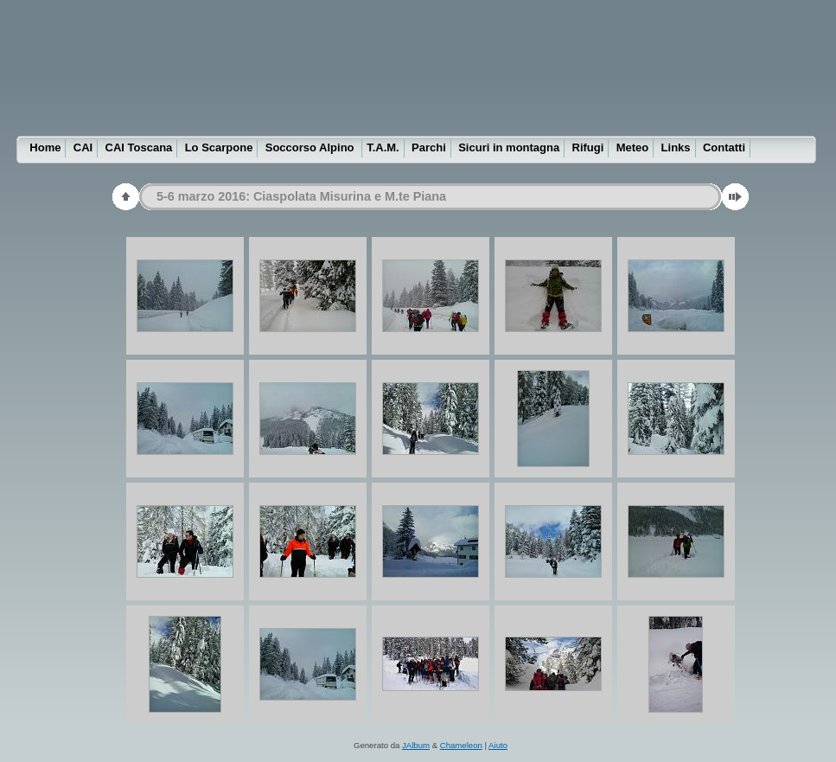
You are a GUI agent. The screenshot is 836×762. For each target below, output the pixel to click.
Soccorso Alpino (311, 147)
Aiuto (497, 745)
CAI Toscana (139, 147)
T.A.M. (383, 147)
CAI (83, 147)
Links (676, 147)
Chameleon (461, 745)
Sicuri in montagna (508, 147)
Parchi (429, 147)
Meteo (632, 147)
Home (45, 147)
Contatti (724, 147)
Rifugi (588, 147)
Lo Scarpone (219, 147)
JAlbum (416, 745)
